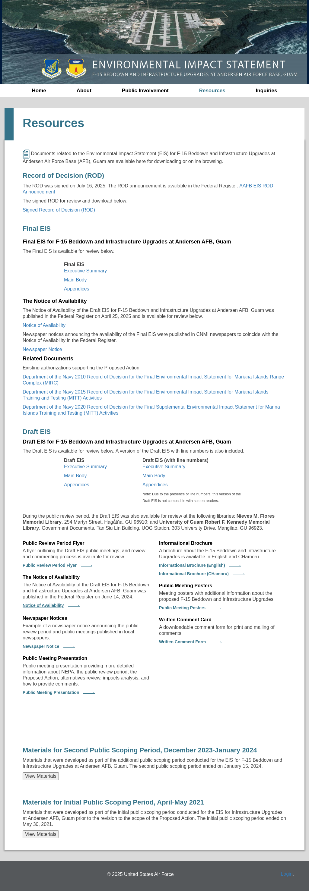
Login (286, 874)
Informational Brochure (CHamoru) (194, 573)
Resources (212, 90)
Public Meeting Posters (182, 607)
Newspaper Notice (42, 349)
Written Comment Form (182, 641)
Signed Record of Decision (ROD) (59, 209)
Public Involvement (145, 90)
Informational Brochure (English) (192, 565)
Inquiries (266, 90)
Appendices (76, 288)
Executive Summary (85, 270)
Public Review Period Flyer (50, 565)
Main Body (75, 279)
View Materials (40, 776)
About (84, 90)
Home (39, 90)
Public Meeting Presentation (51, 692)
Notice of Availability (44, 325)
